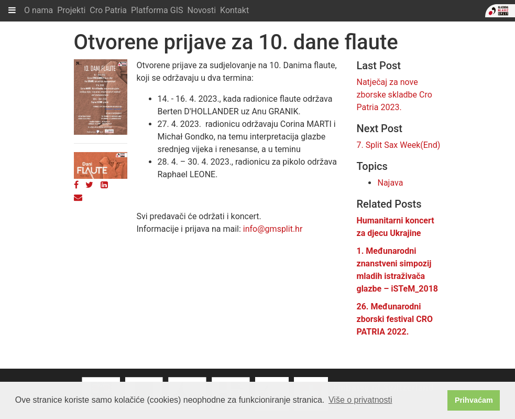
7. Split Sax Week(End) (398, 145)
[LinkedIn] (104, 185)
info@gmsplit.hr (273, 229)
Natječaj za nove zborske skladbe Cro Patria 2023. (394, 94)
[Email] (78, 197)
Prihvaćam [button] (474, 400)
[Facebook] (76, 185)
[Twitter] (89, 185)
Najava (390, 183)
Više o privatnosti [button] (360, 399)
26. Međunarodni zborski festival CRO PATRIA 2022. (394, 319)
